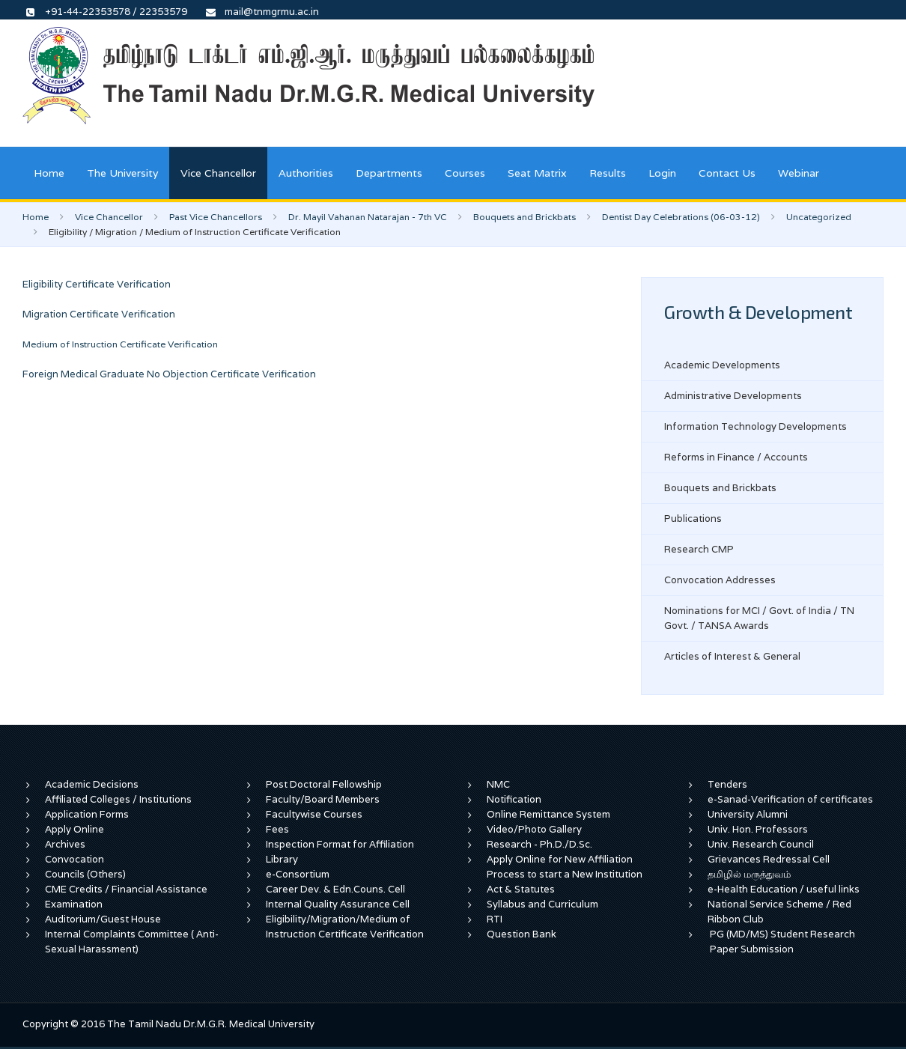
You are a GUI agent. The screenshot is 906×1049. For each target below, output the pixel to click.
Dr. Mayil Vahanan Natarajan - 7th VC (367, 216)
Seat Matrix (537, 173)
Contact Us (727, 173)
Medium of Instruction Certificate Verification (120, 344)
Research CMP (699, 549)
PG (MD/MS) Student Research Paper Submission (782, 941)
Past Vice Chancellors (215, 216)
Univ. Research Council (761, 844)
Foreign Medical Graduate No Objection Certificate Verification (169, 374)
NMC (498, 784)
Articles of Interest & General (732, 656)
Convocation (74, 859)
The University (122, 173)
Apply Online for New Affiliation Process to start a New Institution (566, 867)
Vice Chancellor (218, 173)
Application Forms (87, 814)
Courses (465, 173)
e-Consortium (297, 874)
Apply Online (74, 829)
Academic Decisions (92, 784)
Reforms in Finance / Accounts (736, 457)
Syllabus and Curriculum (542, 904)
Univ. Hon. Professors (758, 829)
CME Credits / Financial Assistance (126, 889)
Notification (514, 799)
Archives (65, 844)
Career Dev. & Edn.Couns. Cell (335, 889)
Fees (277, 829)
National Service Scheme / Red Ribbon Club (779, 911)
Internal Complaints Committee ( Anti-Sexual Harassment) (132, 941)
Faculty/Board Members (323, 799)
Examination (74, 904)
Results (607, 173)
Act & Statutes (521, 889)
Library (282, 859)
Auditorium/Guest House (103, 919)
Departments (389, 173)
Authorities (306, 173)
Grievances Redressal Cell (769, 859)
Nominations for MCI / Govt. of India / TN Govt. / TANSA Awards (759, 618)
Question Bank (521, 934)
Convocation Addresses (720, 580)
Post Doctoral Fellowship (324, 784)
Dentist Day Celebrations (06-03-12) (681, 216)
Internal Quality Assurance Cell (338, 904)
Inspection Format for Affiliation (340, 844)
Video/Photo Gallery (534, 829)
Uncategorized (818, 216)
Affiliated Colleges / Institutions (118, 799)
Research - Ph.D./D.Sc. (539, 844)
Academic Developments (722, 365)
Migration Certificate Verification (98, 314)
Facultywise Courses (314, 814)
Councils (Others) (85, 874)
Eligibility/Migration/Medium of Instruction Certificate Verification (345, 926)
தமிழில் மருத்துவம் (749, 874)
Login (662, 173)
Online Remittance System (548, 814)
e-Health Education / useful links (784, 889)
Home (49, 173)
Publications (693, 518)
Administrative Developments (733, 395)
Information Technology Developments (755, 426)
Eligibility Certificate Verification (96, 284)
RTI (494, 919)
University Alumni (748, 814)
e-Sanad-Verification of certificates (790, 799)
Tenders (727, 784)
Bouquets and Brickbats (524, 216)
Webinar (798, 173)
